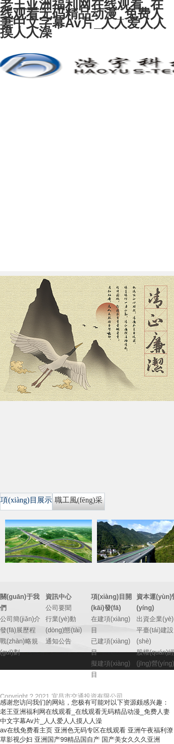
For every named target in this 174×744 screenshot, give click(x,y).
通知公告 (58, 641)
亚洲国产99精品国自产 (67, 739)
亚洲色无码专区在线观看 (90, 730)
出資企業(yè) (155, 619)
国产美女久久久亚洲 (131, 739)
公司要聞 (58, 607)
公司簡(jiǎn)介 (20, 619)
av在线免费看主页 (26, 730)
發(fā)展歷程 (18, 630)
